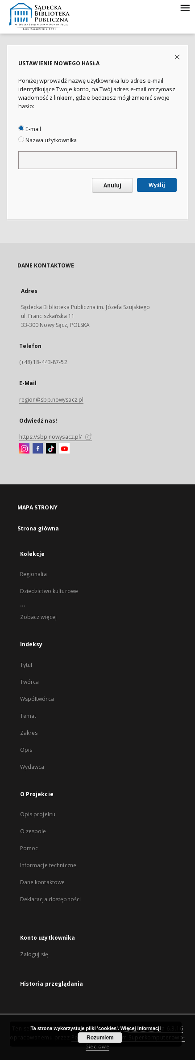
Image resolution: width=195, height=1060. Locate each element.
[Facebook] (38, 449)
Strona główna (38, 528)
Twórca (29, 682)
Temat (28, 716)
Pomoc (29, 848)
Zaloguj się (34, 954)
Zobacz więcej (38, 617)
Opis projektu (38, 814)
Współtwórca (37, 699)
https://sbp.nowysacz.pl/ (55, 437)
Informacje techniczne (48, 865)
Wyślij (157, 185)
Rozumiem (100, 1038)
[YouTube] (64, 449)
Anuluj (112, 185)
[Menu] (185, 7)
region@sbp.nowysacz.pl (51, 399)
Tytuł (26, 665)
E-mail (29, 129)
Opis (26, 750)
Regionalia (33, 574)
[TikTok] (51, 449)
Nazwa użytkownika (47, 140)
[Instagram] (24, 449)
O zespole (33, 831)
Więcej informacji (140, 1028)
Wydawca (32, 767)
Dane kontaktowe (42, 882)
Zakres (29, 733)
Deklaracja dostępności (50, 899)
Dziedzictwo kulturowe (49, 591)
